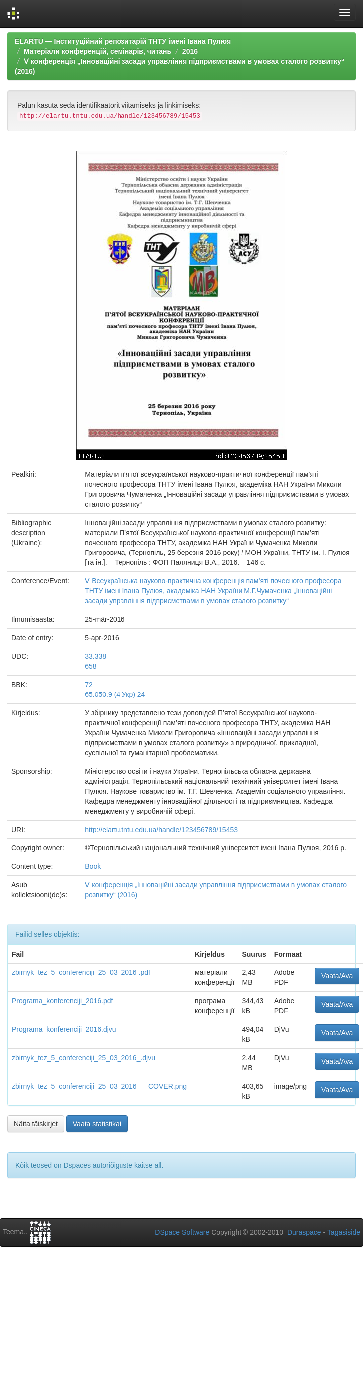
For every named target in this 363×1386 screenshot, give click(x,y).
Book (93, 866)
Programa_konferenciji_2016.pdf (62, 1001)
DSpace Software (182, 1232)
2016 (190, 51)
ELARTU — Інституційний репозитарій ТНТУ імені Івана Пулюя (123, 41)
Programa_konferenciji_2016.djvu (64, 1029)
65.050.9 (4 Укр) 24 (115, 694)
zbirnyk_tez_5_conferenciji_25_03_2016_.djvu (83, 1058)
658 (90, 666)
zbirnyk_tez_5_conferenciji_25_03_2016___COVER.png (99, 1086)
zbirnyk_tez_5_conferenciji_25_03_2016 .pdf (81, 972)
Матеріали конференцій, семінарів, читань (97, 51)
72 (89, 685)
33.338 (95, 656)
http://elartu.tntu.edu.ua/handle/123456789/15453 (161, 829)
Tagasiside (343, 1232)
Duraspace (304, 1232)
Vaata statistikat (97, 1124)
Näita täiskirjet (36, 1124)
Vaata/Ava (337, 976)
